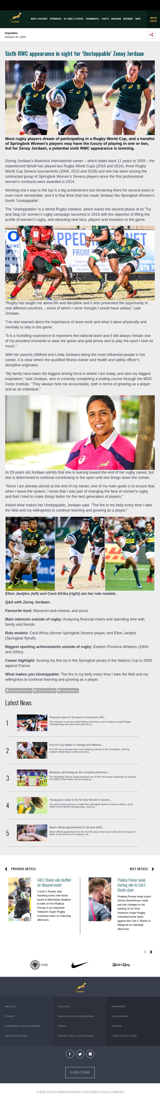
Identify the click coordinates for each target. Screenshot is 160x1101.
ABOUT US (10, 1006)
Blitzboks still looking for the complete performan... (79, 772)
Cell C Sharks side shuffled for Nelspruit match (54, 882)
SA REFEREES (118, 1006)
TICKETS (105, 18)
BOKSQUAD (116, 18)
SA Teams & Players (73, 18)
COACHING (64, 1006)
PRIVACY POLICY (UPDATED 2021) (76, 1036)
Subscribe (80, 1072)
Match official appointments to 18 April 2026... (76, 827)
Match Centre (153, 19)
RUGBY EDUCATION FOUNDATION (76, 1016)
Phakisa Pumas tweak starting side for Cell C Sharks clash (132, 885)
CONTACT (10, 1016)
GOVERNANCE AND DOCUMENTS (22, 1026)
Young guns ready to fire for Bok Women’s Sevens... (80, 799)
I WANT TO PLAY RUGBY (124, 1036)
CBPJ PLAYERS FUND (16, 1036)
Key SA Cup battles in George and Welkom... (76, 744)
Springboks (55, 18)
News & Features (39, 18)
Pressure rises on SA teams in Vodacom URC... (78, 717)
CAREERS (116, 1026)
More (138, 18)
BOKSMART (128, 18)
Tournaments (92, 18)
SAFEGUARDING (120, 1016)
